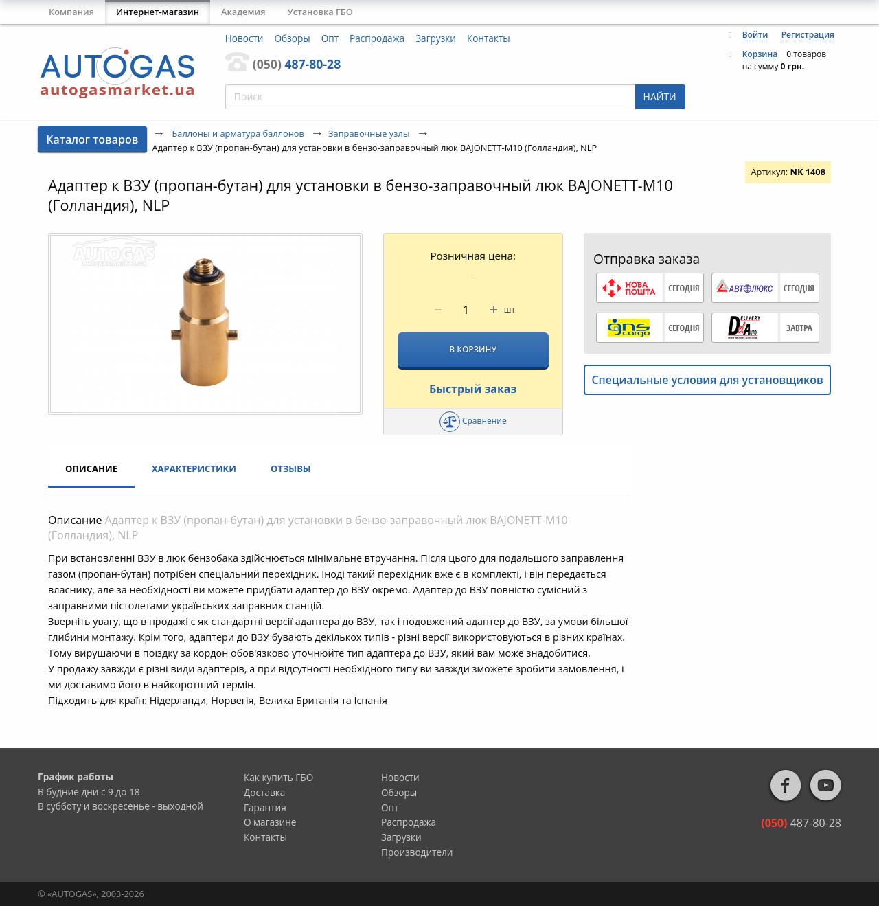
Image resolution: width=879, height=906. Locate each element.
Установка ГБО (320, 11)
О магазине (270, 821)
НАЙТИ (659, 96)
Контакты (488, 38)
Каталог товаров (92, 139)
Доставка (264, 792)
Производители (417, 852)
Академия (243, 11)
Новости (244, 38)
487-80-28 (297, 64)
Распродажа (377, 38)
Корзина (760, 54)
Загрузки (435, 38)
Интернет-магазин (157, 11)
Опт (330, 38)
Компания (71, 11)
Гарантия (265, 807)
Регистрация (807, 35)
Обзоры (292, 38)
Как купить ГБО (278, 777)
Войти (755, 35)
